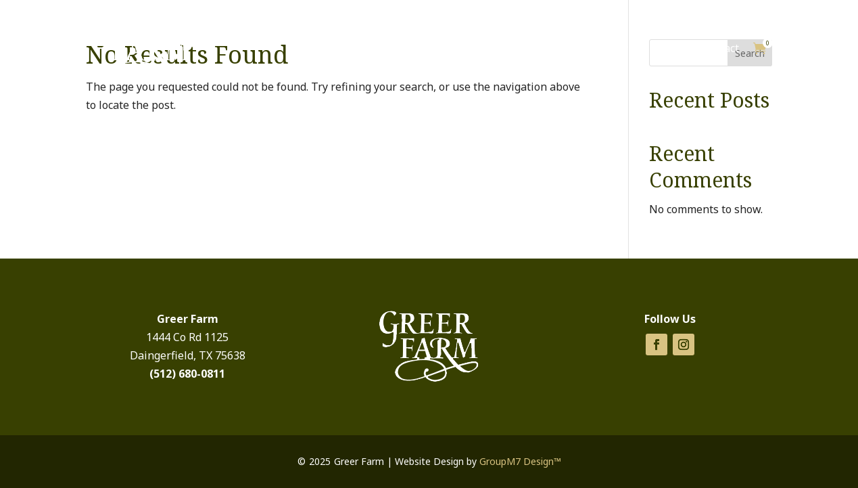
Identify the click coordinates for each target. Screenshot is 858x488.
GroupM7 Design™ (520, 461)
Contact (719, 48)
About (668, 48)
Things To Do (595, 48)
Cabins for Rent (424, 48)
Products (509, 48)
